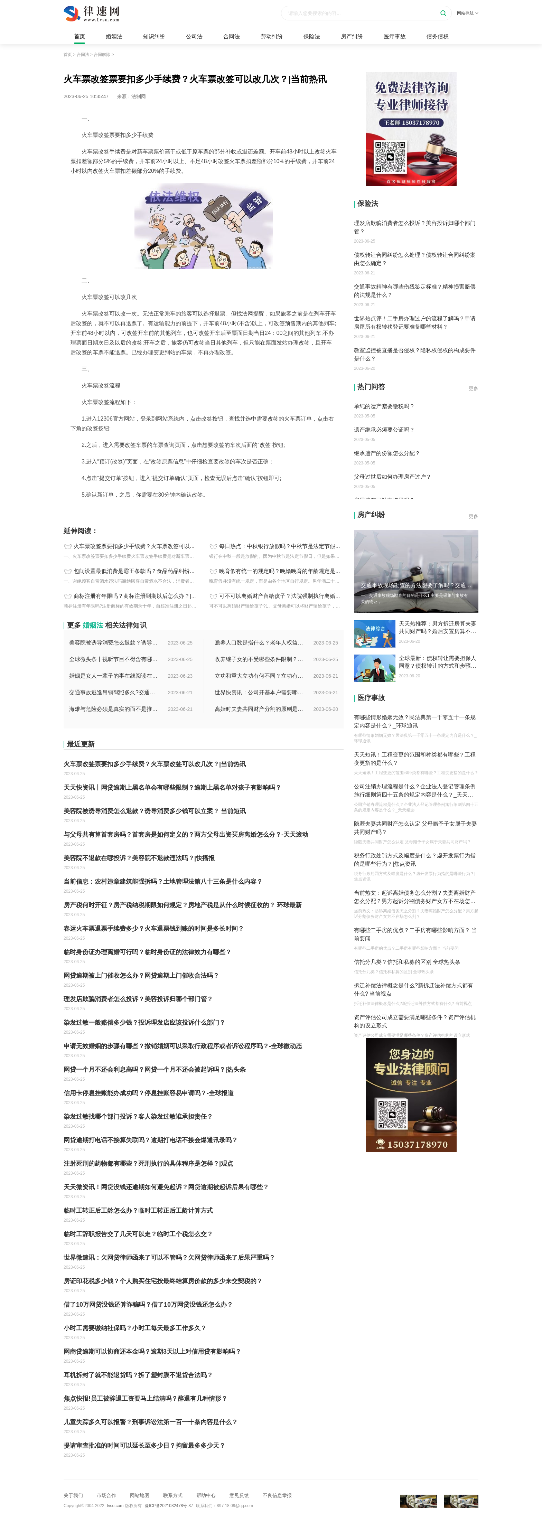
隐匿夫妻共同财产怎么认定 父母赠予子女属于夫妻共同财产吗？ (415, 828)
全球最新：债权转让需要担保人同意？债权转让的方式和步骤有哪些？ (437, 662)
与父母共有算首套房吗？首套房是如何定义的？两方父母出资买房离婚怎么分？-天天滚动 (186, 834)
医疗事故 (395, 36)
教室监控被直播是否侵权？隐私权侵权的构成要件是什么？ (415, 354)
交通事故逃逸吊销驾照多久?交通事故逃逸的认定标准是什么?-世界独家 (114, 692)
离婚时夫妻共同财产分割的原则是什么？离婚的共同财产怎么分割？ (260, 709)
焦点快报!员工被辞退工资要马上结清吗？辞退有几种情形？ (145, 1398)
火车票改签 (122, 510)
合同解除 (102, 54)
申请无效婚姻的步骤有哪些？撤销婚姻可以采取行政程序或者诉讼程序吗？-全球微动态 (183, 1046)
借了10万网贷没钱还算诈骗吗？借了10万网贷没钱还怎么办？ (148, 1304)
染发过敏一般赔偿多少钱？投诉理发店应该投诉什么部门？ (144, 1022)
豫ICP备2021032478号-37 (169, 1505)
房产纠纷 (352, 36)
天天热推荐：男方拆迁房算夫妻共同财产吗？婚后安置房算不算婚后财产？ (437, 628)
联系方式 (173, 1495)
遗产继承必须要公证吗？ (384, 430)
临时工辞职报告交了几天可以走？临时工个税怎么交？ (138, 1234)
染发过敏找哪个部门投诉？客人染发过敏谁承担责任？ (138, 1116)
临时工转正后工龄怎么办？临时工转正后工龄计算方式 (138, 1210)
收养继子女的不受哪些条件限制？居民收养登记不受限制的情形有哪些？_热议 (260, 659)
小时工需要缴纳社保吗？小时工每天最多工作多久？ (135, 1328)
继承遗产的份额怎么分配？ (387, 453)
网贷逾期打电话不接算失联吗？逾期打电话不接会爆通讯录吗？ (151, 1140)
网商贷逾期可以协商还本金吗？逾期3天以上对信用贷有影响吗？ (152, 1351)
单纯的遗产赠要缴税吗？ (384, 406)
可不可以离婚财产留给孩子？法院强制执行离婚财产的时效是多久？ (302, 596)
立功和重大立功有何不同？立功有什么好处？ (260, 676)
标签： (71, 510)
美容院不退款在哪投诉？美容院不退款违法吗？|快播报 (139, 858)
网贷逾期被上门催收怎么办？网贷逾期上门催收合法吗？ (141, 975)
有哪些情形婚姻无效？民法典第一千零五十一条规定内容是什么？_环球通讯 (415, 721)
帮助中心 (206, 1495)
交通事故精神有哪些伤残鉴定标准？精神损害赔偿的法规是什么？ (415, 291)
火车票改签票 (94, 510)
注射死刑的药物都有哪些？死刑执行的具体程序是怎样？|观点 (148, 1163)
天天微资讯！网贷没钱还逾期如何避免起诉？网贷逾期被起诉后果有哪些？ (166, 1187)
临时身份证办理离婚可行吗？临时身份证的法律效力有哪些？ (148, 952)
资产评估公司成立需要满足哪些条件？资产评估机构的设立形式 (415, 1021)
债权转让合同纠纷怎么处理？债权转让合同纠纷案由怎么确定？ (415, 259)
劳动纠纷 (272, 36)
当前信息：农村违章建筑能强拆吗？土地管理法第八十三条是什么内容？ (163, 881)
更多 (473, 388)
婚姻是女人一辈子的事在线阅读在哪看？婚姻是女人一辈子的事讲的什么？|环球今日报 (114, 676)
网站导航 (467, 13)
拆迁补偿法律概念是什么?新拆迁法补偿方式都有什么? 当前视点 (413, 990)
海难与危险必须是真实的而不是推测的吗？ (114, 709)
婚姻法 (114, 36)
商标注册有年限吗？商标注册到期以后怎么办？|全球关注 (143, 596)
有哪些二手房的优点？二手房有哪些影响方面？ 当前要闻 (415, 934)
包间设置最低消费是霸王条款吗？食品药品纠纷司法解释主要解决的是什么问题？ (173, 571)
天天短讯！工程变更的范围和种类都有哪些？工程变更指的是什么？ (415, 759)
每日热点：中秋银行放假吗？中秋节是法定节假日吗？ (285, 546)
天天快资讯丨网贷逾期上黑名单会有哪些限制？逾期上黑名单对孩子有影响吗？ (172, 787)
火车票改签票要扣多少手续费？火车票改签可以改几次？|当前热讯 (154, 546)
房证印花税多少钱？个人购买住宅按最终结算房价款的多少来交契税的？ (163, 1281)
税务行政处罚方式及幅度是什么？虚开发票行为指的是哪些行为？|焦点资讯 (415, 860)
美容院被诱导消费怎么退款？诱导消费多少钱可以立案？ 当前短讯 (114, 643)
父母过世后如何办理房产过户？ (392, 477)
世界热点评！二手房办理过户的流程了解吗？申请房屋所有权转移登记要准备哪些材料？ (415, 323)
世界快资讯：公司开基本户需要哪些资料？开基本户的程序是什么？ (260, 692)
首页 (79, 36)
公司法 (194, 36)
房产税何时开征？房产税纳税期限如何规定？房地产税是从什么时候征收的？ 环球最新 (183, 905)
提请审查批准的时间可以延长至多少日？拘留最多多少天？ (144, 1445)
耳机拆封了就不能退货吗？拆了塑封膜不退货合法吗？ (138, 1375)
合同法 (231, 36)
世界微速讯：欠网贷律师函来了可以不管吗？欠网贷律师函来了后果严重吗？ (169, 1257)
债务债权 (438, 36)
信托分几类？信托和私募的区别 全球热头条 (407, 962)
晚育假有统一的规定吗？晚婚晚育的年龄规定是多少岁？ (288, 571)
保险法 (311, 36)
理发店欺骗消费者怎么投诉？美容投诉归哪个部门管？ (138, 999)
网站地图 (139, 1495)
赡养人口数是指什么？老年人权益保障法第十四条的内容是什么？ (260, 643)
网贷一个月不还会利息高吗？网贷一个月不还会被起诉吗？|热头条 (155, 1069)
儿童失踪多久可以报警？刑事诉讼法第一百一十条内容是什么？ (151, 1422)
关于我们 (73, 1495)
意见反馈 (239, 1495)
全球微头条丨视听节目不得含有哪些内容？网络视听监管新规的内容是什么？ (114, 659)
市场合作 (106, 1495)
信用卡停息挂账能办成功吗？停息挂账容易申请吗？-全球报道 (149, 1093)
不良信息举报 (277, 1495)
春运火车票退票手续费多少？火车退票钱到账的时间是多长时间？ (154, 928)
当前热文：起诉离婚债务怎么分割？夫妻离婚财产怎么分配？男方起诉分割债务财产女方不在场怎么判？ (415, 897)
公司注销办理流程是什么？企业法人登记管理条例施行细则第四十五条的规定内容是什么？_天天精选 (415, 791)
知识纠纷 (154, 36)
